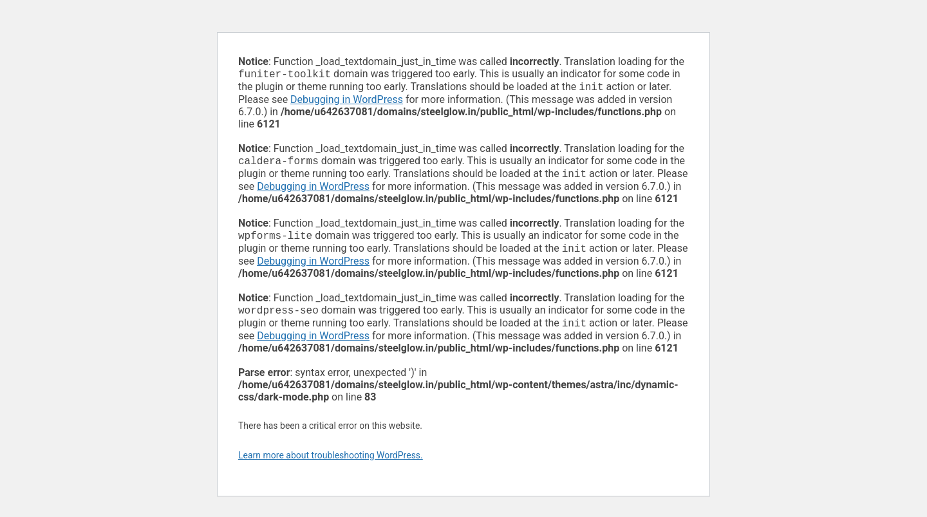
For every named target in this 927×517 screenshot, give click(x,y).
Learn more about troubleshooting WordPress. (330, 465)
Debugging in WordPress (346, 102)
